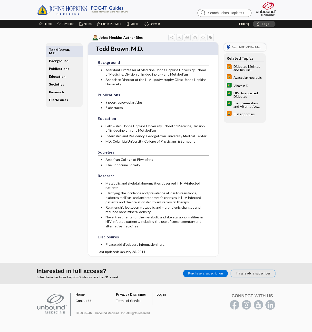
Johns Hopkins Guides (97, 9)
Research (56, 81)
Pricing (244, 24)
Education (57, 65)
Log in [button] (161, 295)
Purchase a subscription (205, 273)
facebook (234, 305)
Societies (56, 73)
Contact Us (84, 301)
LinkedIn (270, 305)
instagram (246, 305)
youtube (258, 305)
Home (80, 295)
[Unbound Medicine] (266, 9)
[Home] (45, 24)
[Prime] (109, 24)
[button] (153, 24)
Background (59, 50)
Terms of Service (128, 301)
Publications (59, 57)
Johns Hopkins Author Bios (117, 37)
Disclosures (58, 89)
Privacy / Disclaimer (131, 295)
